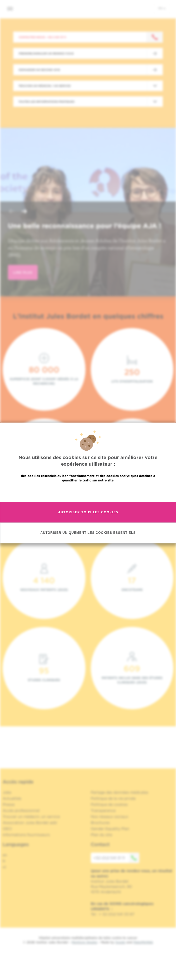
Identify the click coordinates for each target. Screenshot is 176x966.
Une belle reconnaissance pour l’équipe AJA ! (84, 226)
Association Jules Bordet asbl (30, 823)
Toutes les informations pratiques (46, 101)
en (5, 855)
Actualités (12, 798)
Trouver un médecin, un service (31, 816)
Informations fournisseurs (26, 835)
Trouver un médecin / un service (44, 85)
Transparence (103, 810)
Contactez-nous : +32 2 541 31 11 (42, 37)
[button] (11, 212)
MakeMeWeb (143, 942)
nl (4, 867)
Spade (120, 942)
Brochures (100, 823)
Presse (9, 804)
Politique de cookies (109, 804)
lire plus (22, 272)
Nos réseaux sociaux (109, 816)
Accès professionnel (21, 810)
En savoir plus (88, 492)
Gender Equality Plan (110, 829)
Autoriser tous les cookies (88, 512)
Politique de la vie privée (113, 798)
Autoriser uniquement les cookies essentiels (88, 533)
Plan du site (101, 835)
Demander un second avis (39, 69)
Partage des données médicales (119, 792)
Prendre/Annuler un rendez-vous (46, 53)
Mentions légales (84, 942)
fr (161, 8)
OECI (7, 829)
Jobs (7, 792)
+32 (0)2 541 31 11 (116, 858)
